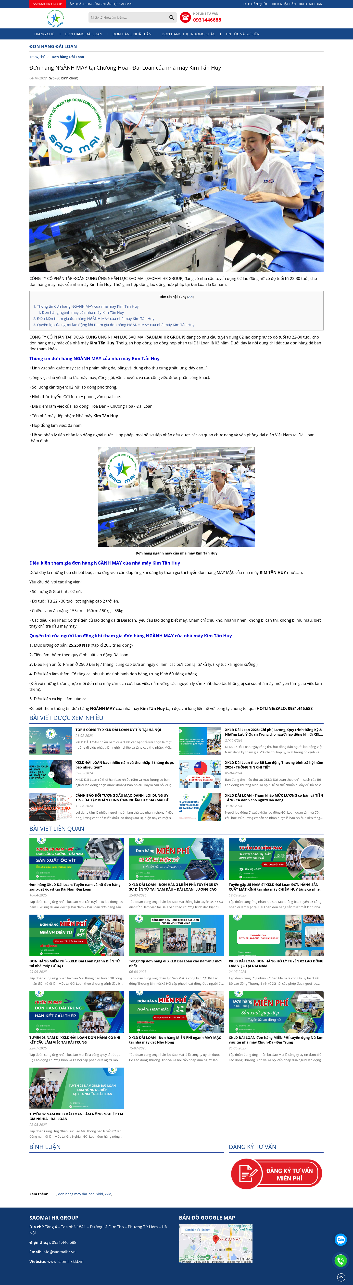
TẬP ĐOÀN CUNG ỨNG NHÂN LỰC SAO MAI (100, 4)
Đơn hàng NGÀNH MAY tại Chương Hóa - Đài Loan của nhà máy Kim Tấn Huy (125, 67)
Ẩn (190, 296)
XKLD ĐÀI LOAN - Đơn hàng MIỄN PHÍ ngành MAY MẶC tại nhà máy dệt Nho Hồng (175, 1040)
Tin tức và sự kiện (242, 34)
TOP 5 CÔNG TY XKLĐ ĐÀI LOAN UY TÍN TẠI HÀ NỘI (118, 729)
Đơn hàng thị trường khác (188, 34)
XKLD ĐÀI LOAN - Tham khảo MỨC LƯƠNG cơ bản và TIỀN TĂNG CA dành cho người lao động (274, 797)
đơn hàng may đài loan (76, 1194)
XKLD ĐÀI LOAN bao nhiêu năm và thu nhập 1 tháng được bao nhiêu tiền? (125, 764)
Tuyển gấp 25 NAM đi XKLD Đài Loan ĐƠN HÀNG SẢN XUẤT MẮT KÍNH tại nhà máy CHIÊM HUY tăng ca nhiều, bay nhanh (276, 887)
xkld (108, 1194)
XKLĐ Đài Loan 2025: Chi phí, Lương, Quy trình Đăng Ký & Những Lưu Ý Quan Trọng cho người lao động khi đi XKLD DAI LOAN (274, 732)
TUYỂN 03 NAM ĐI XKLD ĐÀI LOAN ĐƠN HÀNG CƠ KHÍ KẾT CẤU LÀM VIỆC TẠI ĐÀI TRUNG (74, 1040)
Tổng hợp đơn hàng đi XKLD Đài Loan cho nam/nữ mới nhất (175, 963)
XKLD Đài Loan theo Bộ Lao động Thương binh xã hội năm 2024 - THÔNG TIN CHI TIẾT (274, 764)
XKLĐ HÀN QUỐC (255, 4)
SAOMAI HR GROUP (47, 4)
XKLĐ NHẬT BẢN (283, 4)
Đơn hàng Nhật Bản (132, 34)
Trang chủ (44, 34)
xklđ (99, 1194)
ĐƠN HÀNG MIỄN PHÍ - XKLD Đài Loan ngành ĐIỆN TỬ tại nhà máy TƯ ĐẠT (74, 963)
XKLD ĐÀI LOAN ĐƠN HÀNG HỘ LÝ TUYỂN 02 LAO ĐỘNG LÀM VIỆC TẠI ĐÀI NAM (276, 963)
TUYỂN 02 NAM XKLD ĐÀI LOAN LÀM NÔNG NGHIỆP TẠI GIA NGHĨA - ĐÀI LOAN (76, 1116)
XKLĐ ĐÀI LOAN (310, 4)
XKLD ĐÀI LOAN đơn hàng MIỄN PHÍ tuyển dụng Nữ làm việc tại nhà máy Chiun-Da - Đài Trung (276, 1040)
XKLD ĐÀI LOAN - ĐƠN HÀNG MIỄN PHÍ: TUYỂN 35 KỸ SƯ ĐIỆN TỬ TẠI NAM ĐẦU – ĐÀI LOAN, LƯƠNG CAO (173, 887)
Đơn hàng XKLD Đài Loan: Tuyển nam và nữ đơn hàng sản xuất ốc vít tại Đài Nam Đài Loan (74, 887)
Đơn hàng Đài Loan (83, 34)
